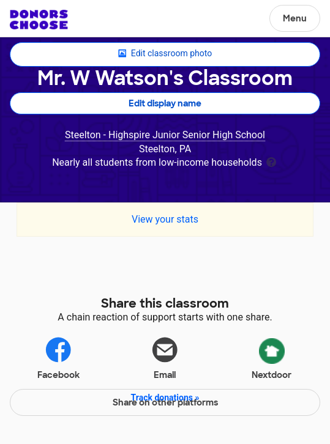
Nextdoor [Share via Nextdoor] (271, 356)
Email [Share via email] (165, 357)
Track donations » (165, 397)
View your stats (165, 219)
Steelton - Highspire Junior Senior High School (165, 135)
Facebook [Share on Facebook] (58, 357)
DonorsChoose (39, 19)
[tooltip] (271, 161)
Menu (295, 18)
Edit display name (165, 103)
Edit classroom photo (165, 53)
